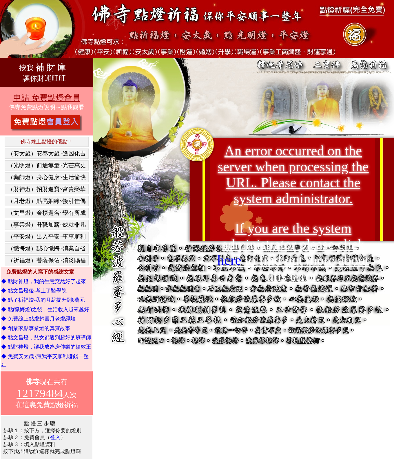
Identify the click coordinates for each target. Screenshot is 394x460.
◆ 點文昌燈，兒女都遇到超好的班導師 (46, 337)
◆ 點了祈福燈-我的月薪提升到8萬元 (43, 300)
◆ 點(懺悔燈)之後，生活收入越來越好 (45, 309)
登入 (55, 437)
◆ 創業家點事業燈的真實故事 (35, 328)
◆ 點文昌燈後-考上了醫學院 (34, 291)
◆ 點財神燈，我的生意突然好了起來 (43, 281)
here (229, 260)
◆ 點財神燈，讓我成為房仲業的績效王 (46, 347)
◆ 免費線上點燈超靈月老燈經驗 (38, 319)
